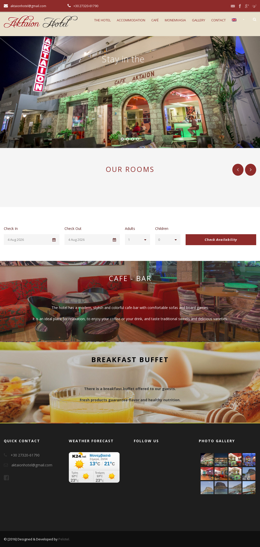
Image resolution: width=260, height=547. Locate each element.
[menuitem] (234, 25)
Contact (218, 20)
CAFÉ (155, 20)
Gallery (198, 20)
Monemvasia (175, 20)
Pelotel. (64, 539)
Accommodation (131, 20)
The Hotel (102, 20)
